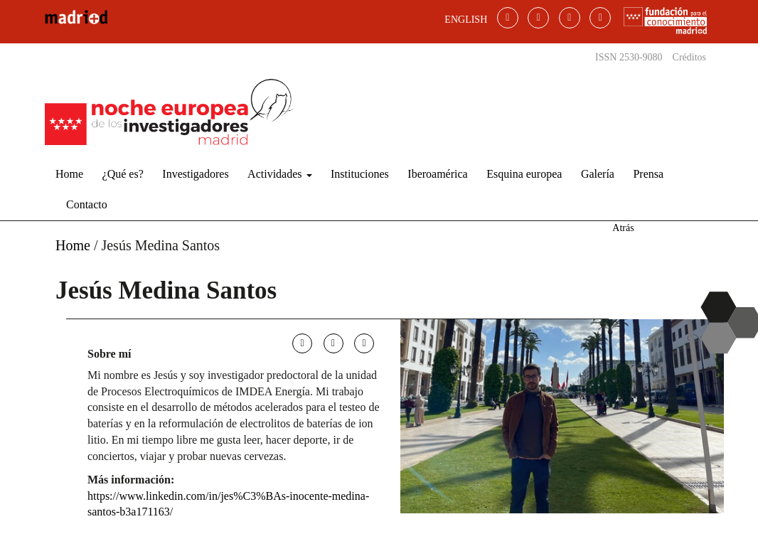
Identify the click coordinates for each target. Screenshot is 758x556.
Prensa (648, 174)
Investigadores (195, 174)
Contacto (86, 204)
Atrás (623, 228)
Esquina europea (524, 174)
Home (69, 174)
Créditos (689, 57)
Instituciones (360, 174)
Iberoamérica (437, 174)
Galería (597, 174)
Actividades (279, 174)
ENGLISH (465, 19)
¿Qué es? (123, 174)
